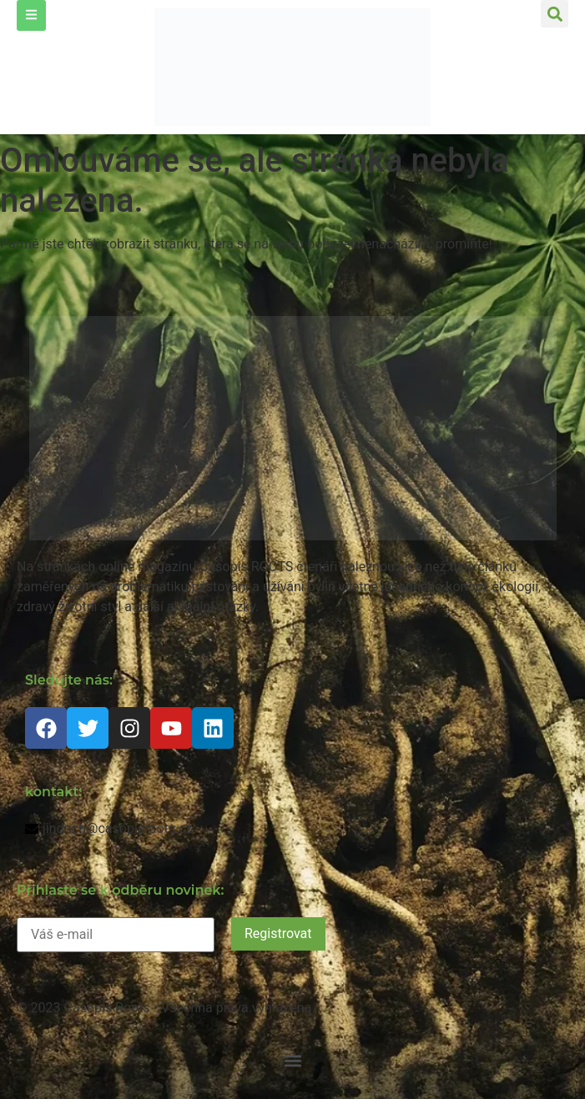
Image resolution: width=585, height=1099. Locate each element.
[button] (554, 14)
